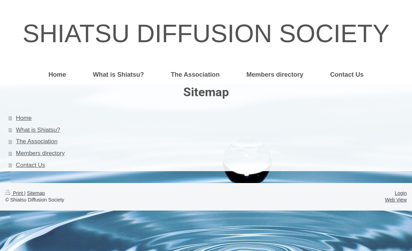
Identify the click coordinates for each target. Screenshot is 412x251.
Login (401, 193)
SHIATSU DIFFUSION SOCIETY (206, 33)
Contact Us (30, 165)
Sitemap (36, 193)
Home (24, 118)
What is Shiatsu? (38, 130)
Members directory (40, 153)
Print (14, 193)
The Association (37, 141)
